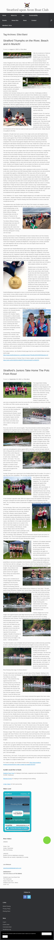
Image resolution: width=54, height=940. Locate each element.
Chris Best (23, 49)
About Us (14, 15)
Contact (33, 20)
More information (46, 933)
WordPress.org (7, 929)
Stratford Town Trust (8, 773)
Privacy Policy (6, 908)
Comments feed (7, 927)
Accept (5, 936)
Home (4, 15)
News (25, 20)
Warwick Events (7, 778)
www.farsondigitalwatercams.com (12, 868)
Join (23, 15)
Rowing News (6, 911)
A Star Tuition (6, 784)
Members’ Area (7, 25)
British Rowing (7, 906)
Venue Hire (15, 20)
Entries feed (6, 924)
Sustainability (33, 15)
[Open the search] (51, 20)
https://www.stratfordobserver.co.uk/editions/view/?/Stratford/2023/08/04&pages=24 (25, 355)
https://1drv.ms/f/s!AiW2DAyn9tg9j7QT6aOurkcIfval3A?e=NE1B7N (21, 360)
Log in (4, 922)
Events (4, 20)
